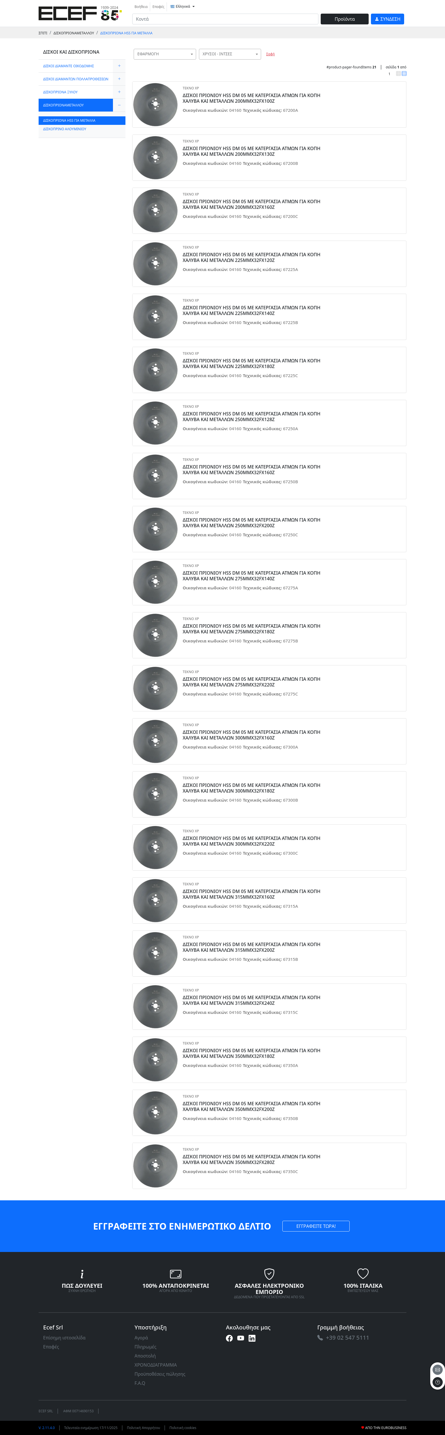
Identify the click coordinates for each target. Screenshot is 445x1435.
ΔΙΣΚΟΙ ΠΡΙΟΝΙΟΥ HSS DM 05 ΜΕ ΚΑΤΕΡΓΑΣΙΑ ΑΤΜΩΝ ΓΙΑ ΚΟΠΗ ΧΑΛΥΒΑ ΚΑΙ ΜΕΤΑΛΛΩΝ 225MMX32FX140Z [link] (251, 310)
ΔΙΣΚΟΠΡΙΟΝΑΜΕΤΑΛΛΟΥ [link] (73, 33)
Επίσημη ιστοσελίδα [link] (64, 1338)
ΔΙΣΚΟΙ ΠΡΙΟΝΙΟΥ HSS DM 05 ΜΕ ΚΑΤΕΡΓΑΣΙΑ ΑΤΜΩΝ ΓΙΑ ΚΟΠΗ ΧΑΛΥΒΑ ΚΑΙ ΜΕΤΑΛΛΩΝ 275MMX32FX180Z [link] (251, 628)
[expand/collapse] (119, 66)
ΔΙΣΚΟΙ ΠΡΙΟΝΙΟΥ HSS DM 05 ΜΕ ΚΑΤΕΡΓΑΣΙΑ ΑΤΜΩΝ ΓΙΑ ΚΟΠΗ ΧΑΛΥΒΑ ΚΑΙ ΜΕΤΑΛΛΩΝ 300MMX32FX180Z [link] (251, 788)
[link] (80, 12)
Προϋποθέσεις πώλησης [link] (160, 1374)
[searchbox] (193, 61)
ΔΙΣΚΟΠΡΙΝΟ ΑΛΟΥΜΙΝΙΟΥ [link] (64, 129)
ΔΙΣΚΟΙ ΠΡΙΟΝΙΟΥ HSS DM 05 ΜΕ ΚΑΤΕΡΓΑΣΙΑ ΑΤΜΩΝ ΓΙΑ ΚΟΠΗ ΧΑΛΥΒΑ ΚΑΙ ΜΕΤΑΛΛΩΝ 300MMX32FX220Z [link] (251, 841)
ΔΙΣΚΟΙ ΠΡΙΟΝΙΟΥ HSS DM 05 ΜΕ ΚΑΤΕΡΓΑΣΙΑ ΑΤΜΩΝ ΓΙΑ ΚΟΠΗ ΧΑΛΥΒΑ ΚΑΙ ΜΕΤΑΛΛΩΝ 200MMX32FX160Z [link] (251, 204)
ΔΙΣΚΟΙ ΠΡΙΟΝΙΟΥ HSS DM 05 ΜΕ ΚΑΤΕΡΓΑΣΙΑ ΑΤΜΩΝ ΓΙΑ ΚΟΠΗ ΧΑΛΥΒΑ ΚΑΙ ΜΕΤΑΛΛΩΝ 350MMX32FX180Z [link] (251, 1053)
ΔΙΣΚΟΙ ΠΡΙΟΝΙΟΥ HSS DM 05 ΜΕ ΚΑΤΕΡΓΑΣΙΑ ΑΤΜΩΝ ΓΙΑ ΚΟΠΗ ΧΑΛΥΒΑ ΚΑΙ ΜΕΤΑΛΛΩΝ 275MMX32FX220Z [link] (251, 681)
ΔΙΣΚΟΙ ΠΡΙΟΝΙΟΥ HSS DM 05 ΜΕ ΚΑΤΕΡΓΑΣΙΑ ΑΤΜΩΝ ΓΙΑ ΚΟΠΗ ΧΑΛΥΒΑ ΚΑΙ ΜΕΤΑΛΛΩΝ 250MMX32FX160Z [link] (251, 469)
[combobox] (165, 54)
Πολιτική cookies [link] (182, 1427)
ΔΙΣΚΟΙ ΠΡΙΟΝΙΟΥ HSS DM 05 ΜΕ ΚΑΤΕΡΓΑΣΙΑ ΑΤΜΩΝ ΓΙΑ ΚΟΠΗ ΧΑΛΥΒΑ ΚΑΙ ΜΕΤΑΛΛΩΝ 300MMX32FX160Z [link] (251, 735)
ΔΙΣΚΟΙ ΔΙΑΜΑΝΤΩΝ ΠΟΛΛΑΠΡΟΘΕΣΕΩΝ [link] (75, 79)
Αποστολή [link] (145, 1356)
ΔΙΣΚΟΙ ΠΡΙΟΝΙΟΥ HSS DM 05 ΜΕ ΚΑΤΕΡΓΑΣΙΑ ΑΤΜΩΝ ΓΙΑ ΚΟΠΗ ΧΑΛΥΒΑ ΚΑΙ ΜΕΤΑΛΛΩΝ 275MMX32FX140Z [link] (251, 575)
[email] (438, 1370)
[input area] (225, 19)
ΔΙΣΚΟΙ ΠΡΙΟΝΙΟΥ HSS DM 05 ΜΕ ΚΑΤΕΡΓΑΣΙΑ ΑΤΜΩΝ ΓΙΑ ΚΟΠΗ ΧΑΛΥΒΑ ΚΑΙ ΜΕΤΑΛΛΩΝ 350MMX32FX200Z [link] (251, 1106)
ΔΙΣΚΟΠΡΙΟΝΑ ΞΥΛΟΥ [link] (60, 92)
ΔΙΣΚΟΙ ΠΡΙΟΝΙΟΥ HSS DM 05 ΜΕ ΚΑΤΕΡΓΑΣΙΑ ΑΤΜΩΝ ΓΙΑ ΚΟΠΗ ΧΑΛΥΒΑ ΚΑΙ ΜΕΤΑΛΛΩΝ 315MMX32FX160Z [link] (251, 894)
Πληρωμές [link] (145, 1347)
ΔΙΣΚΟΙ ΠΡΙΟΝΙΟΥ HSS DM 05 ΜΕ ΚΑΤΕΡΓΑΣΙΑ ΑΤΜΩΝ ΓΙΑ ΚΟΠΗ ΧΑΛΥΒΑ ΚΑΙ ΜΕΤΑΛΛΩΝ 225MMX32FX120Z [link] (251, 257)
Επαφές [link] (158, 6)
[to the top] (438, 1382)
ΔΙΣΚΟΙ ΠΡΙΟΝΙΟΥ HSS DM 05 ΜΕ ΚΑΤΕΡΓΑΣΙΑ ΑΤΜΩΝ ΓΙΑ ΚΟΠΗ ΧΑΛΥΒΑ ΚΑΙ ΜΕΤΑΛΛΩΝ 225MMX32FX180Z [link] (251, 363)
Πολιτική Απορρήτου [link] (143, 1427)
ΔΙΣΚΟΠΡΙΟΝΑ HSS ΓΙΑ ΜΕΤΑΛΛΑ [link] (126, 33)
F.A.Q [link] (140, 1383)
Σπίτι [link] (43, 33)
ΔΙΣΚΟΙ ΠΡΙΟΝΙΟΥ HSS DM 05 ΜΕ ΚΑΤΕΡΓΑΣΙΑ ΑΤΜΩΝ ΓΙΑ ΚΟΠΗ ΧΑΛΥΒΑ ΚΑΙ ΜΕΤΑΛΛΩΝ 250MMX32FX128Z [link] (251, 416)
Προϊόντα (345, 19)
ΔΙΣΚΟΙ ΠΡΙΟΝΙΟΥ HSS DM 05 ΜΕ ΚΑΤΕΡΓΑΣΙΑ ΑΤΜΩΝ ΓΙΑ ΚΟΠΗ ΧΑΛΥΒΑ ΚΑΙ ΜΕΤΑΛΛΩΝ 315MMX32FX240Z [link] (251, 1000)
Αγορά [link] (141, 1338)
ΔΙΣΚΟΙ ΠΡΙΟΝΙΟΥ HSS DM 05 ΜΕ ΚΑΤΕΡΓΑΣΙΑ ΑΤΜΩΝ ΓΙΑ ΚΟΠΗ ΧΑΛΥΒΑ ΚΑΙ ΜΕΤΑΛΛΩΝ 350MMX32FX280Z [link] (251, 1159)
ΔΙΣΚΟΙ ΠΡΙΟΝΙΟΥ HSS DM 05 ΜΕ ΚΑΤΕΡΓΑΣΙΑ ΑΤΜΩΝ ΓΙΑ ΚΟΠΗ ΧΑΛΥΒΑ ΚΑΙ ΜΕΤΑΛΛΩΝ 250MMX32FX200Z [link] (251, 522)
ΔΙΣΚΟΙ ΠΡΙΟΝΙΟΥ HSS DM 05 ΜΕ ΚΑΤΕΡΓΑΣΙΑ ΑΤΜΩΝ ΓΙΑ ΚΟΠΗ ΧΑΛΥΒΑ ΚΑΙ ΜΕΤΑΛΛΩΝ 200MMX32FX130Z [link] (251, 151)
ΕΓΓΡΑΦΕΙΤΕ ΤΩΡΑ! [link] (316, 1226)
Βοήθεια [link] (141, 6)
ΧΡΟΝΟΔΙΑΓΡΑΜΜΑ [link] (156, 1365)
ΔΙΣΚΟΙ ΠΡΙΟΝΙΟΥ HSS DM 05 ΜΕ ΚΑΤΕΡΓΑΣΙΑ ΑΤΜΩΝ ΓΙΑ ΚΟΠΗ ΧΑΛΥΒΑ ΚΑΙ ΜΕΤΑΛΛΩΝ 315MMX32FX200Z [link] (251, 947)
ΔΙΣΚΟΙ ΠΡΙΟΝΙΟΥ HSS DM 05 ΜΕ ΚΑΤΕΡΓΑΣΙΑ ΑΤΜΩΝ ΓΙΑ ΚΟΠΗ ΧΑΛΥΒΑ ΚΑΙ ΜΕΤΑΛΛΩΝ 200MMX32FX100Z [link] (251, 98)
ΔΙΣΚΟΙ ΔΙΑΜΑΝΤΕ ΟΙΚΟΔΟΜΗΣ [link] (68, 66)
